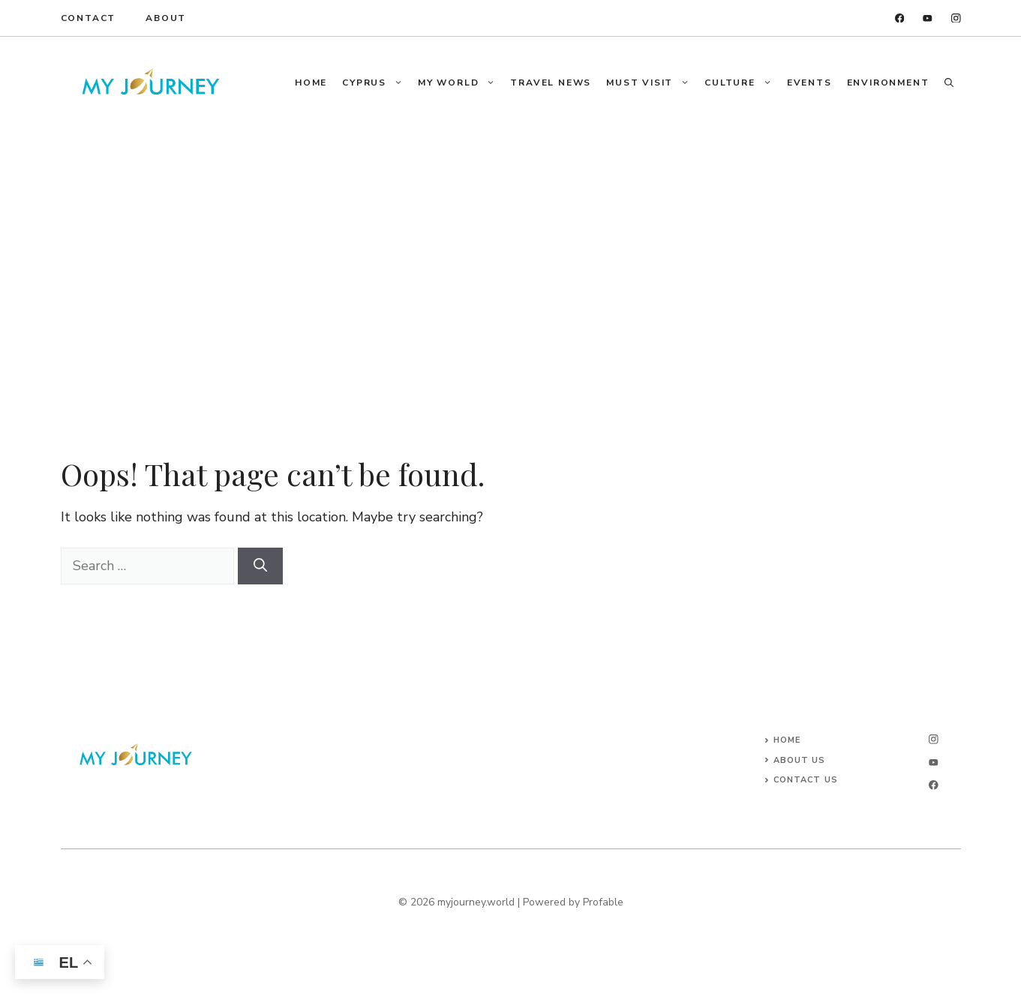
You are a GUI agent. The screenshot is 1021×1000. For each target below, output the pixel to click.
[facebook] (900, 18)
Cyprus (376, 82)
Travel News (550, 83)
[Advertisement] (511, 241)
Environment (888, 83)
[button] (949, 82)
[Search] (260, 566)
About (166, 18)
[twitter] (927, 18)
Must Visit (651, 82)
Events (809, 83)
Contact (88, 18)
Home (311, 83)
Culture (741, 82)
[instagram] (956, 18)
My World (460, 82)
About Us (799, 760)
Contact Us (805, 779)
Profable (603, 902)
